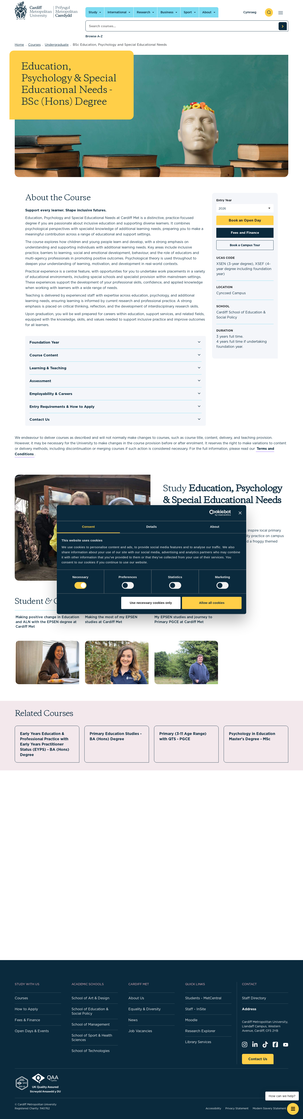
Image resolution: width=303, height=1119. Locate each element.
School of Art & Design (90, 998)
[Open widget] (293, 1109)
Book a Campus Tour (245, 245)
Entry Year (224, 200)
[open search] (269, 12)
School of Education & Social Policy (90, 1011)
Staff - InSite (195, 1009)
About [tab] (214, 526)
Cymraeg (249, 12)
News (133, 1020)
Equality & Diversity (144, 1009)
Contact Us (39, 419)
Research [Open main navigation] (143, 12)
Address (249, 1009)
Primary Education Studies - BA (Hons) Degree (116, 736)
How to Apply (26, 1009)
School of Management (91, 1024)
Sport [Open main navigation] (188, 12)
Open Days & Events (32, 1031)
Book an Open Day (245, 220)
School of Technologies (91, 1050)
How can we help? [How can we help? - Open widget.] (282, 1096)
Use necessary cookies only (151, 603)
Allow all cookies (212, 603)
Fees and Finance (245, 232)
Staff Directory (254, 998)
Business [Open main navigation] (167, 12)
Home (19, 44)
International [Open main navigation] (117, 12)
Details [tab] (151, 526)
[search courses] (283, 26)
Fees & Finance (27, 1020)
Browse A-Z (94, 36)
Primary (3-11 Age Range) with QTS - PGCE (183, 736)
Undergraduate (57, 44)
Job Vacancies (140, 1031)
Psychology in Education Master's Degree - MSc (252, 736)
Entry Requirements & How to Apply (61, 406)
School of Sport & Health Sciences (92, 1037)
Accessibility (213, 1108)
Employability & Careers (50, 393)
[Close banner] (240, 512)
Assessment (40, 380)
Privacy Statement (237, 1108)
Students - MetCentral (203, 998)
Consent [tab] (88, 526)
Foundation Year (44, 342)
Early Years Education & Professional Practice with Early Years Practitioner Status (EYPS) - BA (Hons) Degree (45, 744)
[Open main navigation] (279, 12)
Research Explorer (200, 1031)
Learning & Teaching (47, 368)
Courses (34, 44)
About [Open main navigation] (206, 12)
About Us (136, 998)
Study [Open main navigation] (93, 12)
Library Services (198, 1042)
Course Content (43, 355)
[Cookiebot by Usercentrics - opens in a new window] (212, 513)
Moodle (191, 1020)
